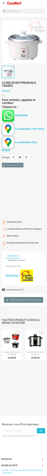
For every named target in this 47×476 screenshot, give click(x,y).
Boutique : (19, 275)
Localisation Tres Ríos (23, 128)
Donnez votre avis (12, 165)
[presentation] (23, 444)
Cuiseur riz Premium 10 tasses (12, 353)
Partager (13, 157)
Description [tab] (13, 256)
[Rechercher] (23, 11)
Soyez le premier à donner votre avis (23, 300)
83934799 (14, 115)
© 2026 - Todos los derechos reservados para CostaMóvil (22, 471)
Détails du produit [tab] (16, 260)
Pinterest (26, 157)
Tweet (19, 157)
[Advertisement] (23, 193)
